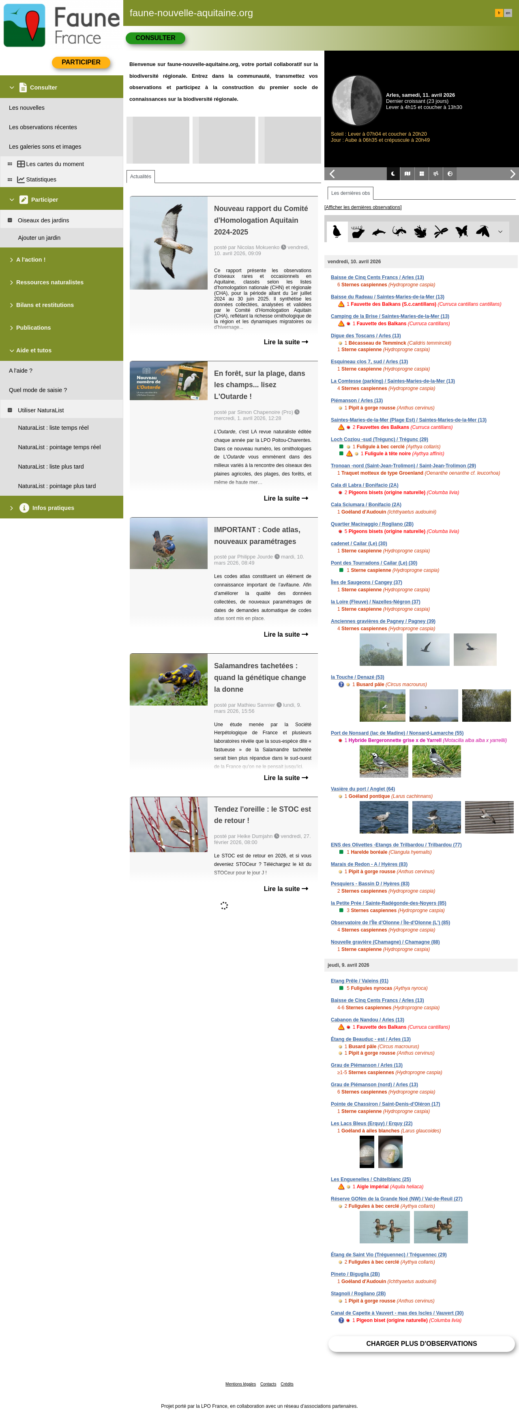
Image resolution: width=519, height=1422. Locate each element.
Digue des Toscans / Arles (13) (366, 336)
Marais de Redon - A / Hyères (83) (369, 864)
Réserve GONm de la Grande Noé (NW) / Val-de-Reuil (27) (397, 1199)
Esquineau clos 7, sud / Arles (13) (369, 362)
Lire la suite (286, 342)
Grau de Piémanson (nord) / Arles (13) (374, 1084)
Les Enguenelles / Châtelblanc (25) (371, 1179)
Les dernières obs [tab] (350, 193)
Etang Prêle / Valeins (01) (359, 981)
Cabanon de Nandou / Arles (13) (367, 1020)
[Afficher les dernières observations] (363, 207)
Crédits (287, 1384)
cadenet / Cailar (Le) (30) (359, 543)
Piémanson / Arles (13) (357, 400)
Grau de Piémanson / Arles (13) (367, 1065)
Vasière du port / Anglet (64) (363, 789)
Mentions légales (240, 1384)
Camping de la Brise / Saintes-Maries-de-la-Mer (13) (390, 316)
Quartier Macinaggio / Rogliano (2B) (372, 524)
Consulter (155, 37)
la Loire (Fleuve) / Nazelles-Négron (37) (375, 602)
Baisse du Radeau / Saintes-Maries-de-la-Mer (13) (387, 297)
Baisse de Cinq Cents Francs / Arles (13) (377, 277)
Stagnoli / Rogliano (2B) (358, 1293)
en (508, 13)
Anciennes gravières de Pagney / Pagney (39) (383, 621)
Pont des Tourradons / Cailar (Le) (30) (374, 563)
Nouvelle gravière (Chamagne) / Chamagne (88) (385, 942)
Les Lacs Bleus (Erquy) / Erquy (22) (371, 1123)
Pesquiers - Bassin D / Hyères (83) (370, 884)
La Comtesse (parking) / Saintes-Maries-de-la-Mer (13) (393, 381)
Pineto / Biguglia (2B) (355, 1274)
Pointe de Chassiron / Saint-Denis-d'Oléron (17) (385, 1104)
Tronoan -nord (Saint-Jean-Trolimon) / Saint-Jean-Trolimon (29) (403, 466)
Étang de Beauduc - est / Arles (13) (371, 1039)
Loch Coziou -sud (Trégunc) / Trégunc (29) (379, 439)
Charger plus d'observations (421, 1343)
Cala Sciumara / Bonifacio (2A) (366, 504)
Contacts (268, 1384)
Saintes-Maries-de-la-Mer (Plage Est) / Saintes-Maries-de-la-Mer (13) (409, 420)
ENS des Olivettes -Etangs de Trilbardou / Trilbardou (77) (396, 845)
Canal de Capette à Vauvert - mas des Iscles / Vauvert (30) (397, 1313)
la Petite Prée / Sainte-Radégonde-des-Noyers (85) (388, 903)
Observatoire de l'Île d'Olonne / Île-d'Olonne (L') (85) (390, 922)
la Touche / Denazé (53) (357, 677)
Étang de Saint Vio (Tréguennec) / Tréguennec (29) (389, 1255)
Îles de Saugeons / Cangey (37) (366, 582)
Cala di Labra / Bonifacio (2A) (365, 485)
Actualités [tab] (140, 176)
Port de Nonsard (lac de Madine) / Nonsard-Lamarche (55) (397, 733)
